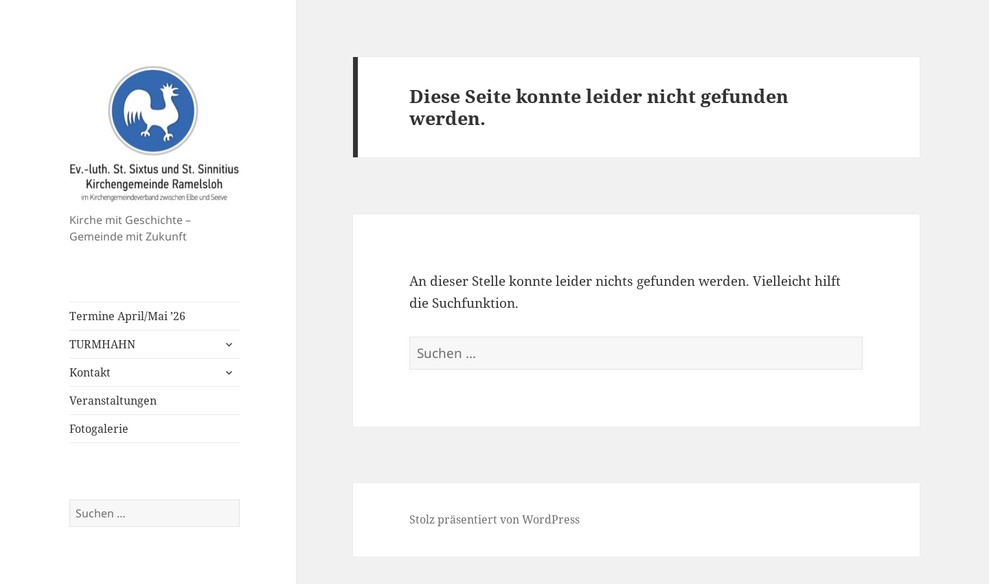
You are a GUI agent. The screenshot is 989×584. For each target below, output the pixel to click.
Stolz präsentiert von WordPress (494, 519)
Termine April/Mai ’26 (127, 316)
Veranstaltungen (113, 400)
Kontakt (90, 372)
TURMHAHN (102, 344)
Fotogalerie (98, 428)
